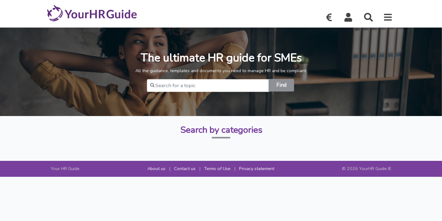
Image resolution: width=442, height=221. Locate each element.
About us (156, 168)
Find (281, 85)
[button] (348, 18)
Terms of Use (217, 168)
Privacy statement (256, 168)
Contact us (185, 168)
